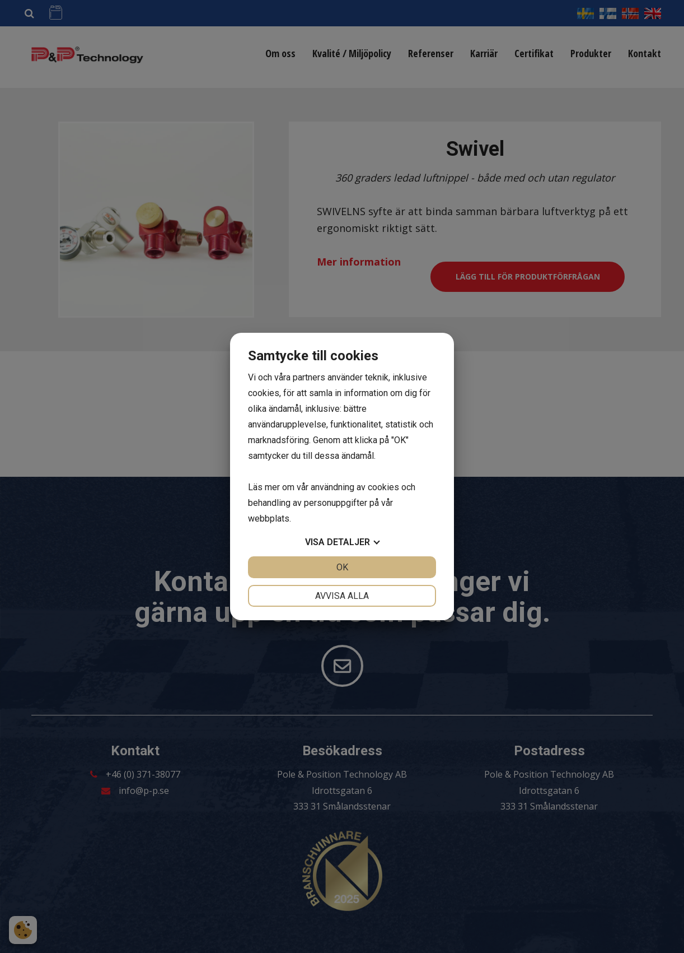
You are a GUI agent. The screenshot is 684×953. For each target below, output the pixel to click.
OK (342, 567)
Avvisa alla (342, 596)
